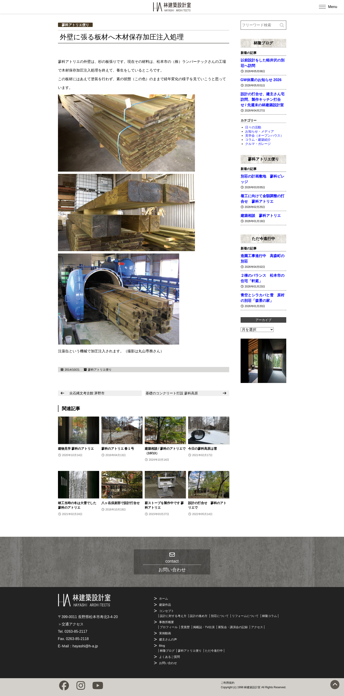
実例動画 (165, 633)
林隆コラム (269, 616)
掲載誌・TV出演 (204, 627)
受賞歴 (185, 627)
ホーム (163, 598)
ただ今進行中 (263, 238)
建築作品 (165, 604)
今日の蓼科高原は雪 (202, 448)
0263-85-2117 (76, 631)
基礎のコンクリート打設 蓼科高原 (172, 393)
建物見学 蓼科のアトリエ (76, 448)
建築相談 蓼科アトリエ (261, 216)
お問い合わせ (168, 663)
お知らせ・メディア (259, 131)
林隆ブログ (263, 43)
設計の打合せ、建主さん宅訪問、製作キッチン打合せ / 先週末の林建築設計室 (262, 99)
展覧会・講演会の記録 (233, 627)
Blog (162, 645)
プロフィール (169, 627)
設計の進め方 (198, 616)
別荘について (220, 616)
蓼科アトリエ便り (75, 25)
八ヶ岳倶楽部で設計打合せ (120, 503)
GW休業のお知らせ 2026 (261, 80)
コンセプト (166, 611)
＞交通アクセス (71, 624)
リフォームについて (245, 616)
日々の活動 (253, 127)
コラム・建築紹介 (258, 139)
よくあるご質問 (169, 657)
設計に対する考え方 (173, 616)
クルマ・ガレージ (258, 144)
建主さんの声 (168, 639)
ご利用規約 (227, 682)
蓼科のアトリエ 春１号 (117, 448)
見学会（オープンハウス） (264, 135)
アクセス (257, 627)
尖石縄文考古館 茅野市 (87, 393)
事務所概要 (166, 622)
